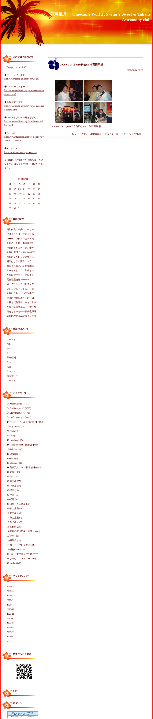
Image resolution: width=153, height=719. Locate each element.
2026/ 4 (10, 591)
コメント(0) (113, 133)
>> (30, 179)
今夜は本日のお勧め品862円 (21, 252)
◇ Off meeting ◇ (95, 133)
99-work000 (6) (14, 563)
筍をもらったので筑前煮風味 (21, 311)
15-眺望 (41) (13, 536)
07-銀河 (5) (12, 499)
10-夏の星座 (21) (15, 513)
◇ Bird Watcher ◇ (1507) (19, 408)
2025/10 (10, 618)
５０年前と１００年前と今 (20, 270)
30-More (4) (12, 458)
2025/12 (10, 609)
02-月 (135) (12, 476)
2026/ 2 (10, 600)
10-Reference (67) (15, 449)
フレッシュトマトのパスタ (20, 288)
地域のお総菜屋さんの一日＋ (21, 297)
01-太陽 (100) (13, 472)
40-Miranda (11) (14, 463)
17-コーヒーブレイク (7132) (21, 545)
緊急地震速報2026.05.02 (19, 279)
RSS (15, 691)
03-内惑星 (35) (14, 481)
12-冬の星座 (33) (15, 522)
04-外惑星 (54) (14, 485)
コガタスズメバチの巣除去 (20, 266)
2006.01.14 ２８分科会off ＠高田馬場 (81, 64)
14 (39, 193)
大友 (9, 366)
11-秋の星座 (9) (14, 517)
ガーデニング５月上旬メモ (20, 238)
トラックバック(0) (130, 133)
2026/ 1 (10, 604)
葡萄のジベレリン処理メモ (20, 256)
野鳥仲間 (11, 357)
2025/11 (10, 614)
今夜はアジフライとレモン (20, 275)
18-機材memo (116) (16, 549)
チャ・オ (11, 339)
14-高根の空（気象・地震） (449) (23, 531)
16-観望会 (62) (14, 540)
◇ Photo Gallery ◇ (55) (18, 403)
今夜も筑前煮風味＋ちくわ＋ (21, 302)
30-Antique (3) (13, 435)
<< (18, 179)
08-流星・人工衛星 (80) (18, 504)
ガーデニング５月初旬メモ (20, 284)
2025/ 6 (10, 636)
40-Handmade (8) (15, 440)
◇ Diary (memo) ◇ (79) (18, 413)
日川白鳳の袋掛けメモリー (20, 229)
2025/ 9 (10, 623)
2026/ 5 (10, 586)
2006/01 (24, 179)
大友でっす (12, 375)
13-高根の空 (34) (15, 526)
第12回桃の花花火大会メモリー (23, 316)
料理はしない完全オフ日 (19, 261)
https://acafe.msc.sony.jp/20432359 (20, 152)
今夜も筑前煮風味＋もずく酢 (21, 307)
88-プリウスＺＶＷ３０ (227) (21, 558)
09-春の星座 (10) (15, 508)
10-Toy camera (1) (15, 426)
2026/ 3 (10, 595)
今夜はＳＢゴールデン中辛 (20, 247)
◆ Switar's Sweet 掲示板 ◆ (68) (23, 444)
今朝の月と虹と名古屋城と (20, 243)
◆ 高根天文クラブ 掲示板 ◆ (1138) (24, 467)
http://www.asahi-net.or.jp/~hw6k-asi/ (21, 78)
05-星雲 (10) (13, 490)
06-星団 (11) (13, 495)
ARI (9, 344)
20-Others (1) (13, 454)
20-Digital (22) (13, 431)
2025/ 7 (10, 632)
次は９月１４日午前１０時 (20, 234)
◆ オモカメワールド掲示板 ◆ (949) (25, 422)
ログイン (17, 703)
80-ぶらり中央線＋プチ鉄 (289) (22, 554)
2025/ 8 (10, 627)
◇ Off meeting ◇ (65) (19, 417)
